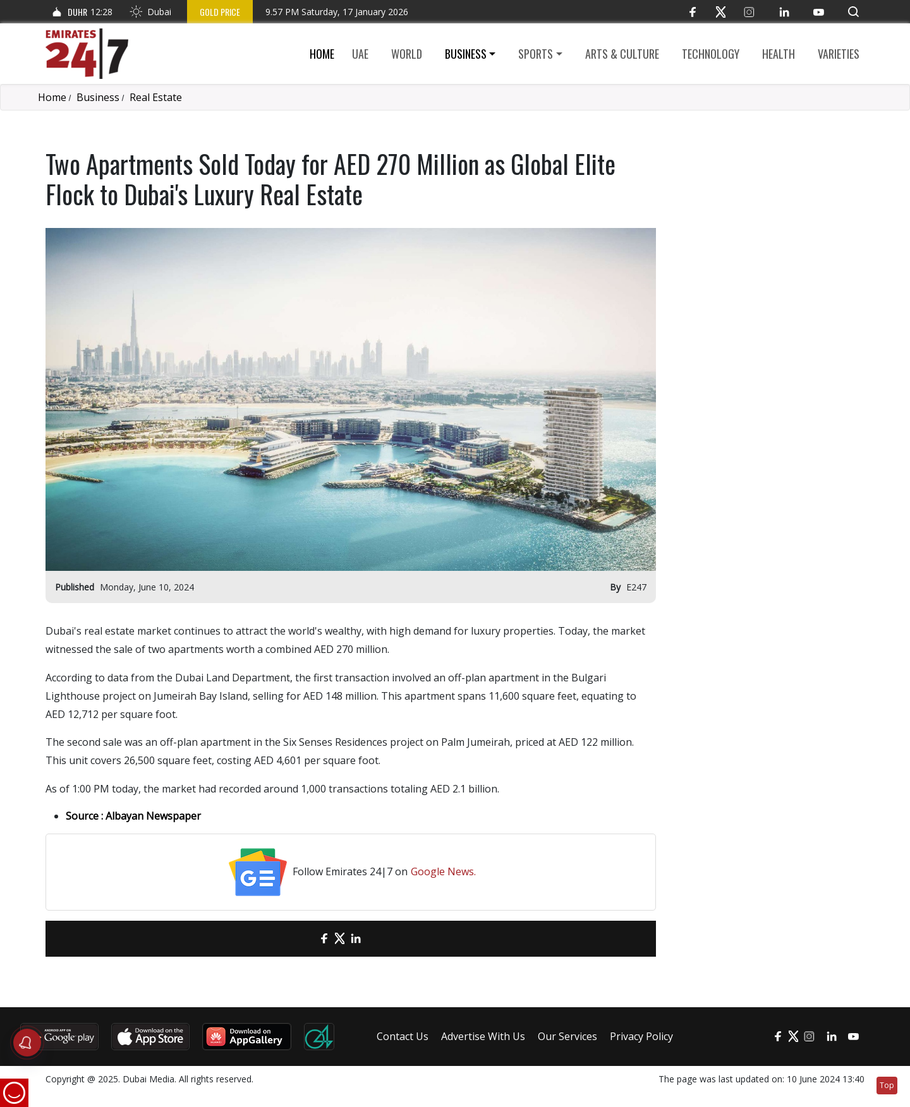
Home (322, 53)
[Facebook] (692, 11)
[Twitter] (720, 11)
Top (887, 1085)
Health (778, 53)
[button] (853, 11)
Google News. (443, 871)
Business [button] (466, 53)
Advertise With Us (483, 1036)
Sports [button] (535, 53)
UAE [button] (360, 53)
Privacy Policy (641, 1036)
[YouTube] (819, 11)
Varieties (838, 53)
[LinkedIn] (784, 11)
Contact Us (402, 1036)
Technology (710, 53)
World (406, 53)
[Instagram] (749, 11)
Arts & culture (622, 53)
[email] (302, 938)
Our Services (567, 1036)
